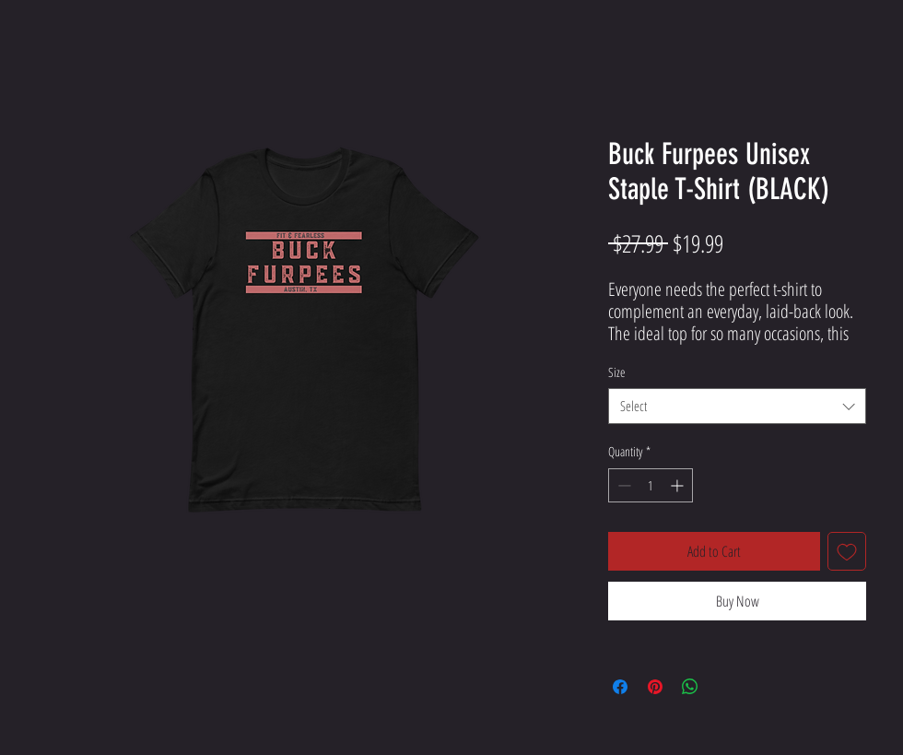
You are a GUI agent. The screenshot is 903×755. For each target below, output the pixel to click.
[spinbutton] (650, 485)
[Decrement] (622, 485)
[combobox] (737, 406)
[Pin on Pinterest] (655, 687)
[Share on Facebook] (620, 687)
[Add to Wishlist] (846, 551)
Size (616, 372)
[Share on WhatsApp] (690, 687)
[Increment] (678, 485)
